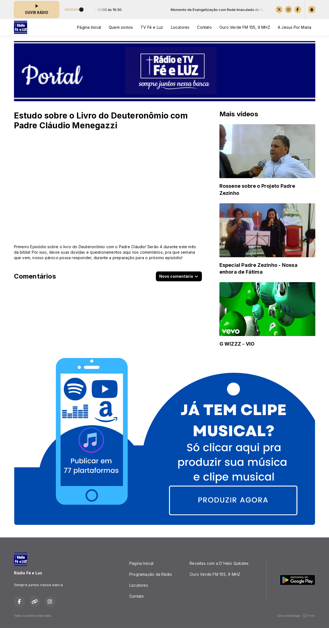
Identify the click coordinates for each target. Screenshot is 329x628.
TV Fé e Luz (152, 27)
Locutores (180, 27)
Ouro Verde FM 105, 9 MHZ (244, 27)
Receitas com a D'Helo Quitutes (219, 563)
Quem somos (121, 27)
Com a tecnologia (296, 616)
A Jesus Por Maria (294, 27)
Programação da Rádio (150, 574)
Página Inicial (89, 27)
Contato (204, 27)
